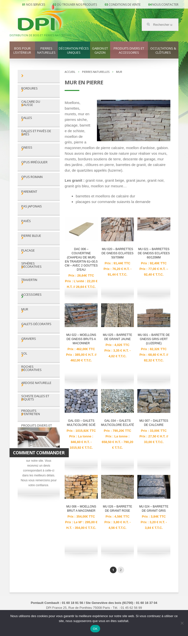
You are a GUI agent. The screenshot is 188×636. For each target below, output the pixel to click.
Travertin (29, 279)
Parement (29, 191)
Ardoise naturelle (36, 382)
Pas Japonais (31, 206)
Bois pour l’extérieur (22, 50)
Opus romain (32, 176)
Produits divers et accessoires (129, 50)
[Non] (181, 623)
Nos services (35, 4)
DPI (42, 18)
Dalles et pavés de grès (36, 132)
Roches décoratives (31, 368)
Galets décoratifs (36, 324)
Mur (24, 309)
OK (95, 629)
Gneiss (26, 147)
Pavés (26, 221)
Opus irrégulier (34, 162)
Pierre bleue (31, 235)
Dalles (26, 117)
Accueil (70, 72)
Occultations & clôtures (163, 50)
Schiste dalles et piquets (35, 397)
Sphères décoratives (31, 265)
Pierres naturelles (46, 50)
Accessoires (31, 294)
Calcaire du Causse (30, 103)
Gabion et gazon (100, 50)
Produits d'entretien (30, 412)
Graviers (28, 338)
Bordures (29, 88)
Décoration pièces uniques (74, 50)
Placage (28, 250)
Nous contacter (165, 4)
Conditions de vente (125, 4)
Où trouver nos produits (77, 4)
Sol (24, 353)
